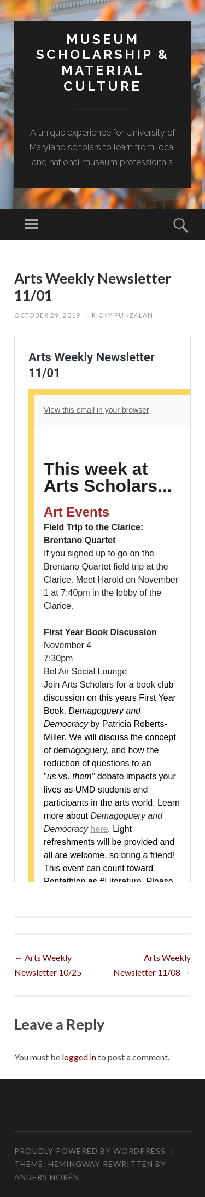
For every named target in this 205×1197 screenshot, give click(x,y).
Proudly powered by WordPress (90, 1150)
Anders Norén (46, 1177)
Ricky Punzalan (122, 315)
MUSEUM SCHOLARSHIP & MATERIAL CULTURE (102, 62)
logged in (79, 1057)
